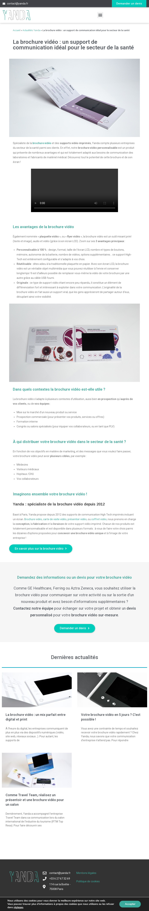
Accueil (16, 30)
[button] (129, 3)
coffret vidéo (99, 519)
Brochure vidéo (33, 519)
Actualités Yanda (31, 30)
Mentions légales (86, 873)
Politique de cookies (88, 881)
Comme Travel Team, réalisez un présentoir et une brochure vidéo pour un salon (35, 799)
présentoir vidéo (77, 519)
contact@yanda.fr (17, 3)
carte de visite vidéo (54, 519)
